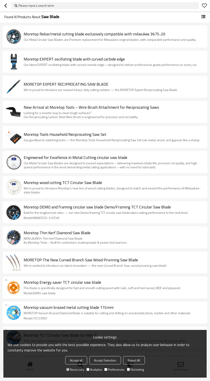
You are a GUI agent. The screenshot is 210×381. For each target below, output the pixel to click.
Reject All (134, 360)
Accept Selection (105, 360)
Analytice (94, 369)
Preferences (114, 369)
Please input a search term (36, 5)
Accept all (76, 360)
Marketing (135, 369)
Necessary (75, 369)
